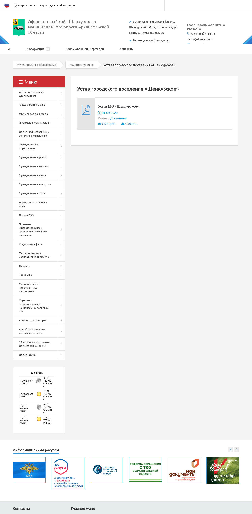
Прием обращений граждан (84, 49)
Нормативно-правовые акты (33, 204)
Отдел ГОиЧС (27, 354)
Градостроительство (32, 104)
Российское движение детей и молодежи (32, 331)
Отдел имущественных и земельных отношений (34, 133)
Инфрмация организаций (34, 122)
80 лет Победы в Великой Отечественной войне (34, 344)
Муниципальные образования (36, 64)
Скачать (131, 124)
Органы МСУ (26, 215)
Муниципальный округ (32, 193)
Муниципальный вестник (34, 166)
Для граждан (24, 5)
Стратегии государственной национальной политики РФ (33, 306)
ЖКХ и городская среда (33, 113)
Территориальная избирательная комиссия (34, 255)
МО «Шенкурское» (82, 64)
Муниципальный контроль (35, 184)
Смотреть (109, 124)
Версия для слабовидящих (57, 5)
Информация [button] (38, 49)
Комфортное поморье (33, 320)
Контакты (126, 49)
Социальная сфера (30, 244)
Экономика (26, 274)
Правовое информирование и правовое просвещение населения (33, 230)
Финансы (24, 266)
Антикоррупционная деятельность (31, 94)
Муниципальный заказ (32, 175)
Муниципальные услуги (32, 157)
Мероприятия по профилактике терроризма (29, 288)
